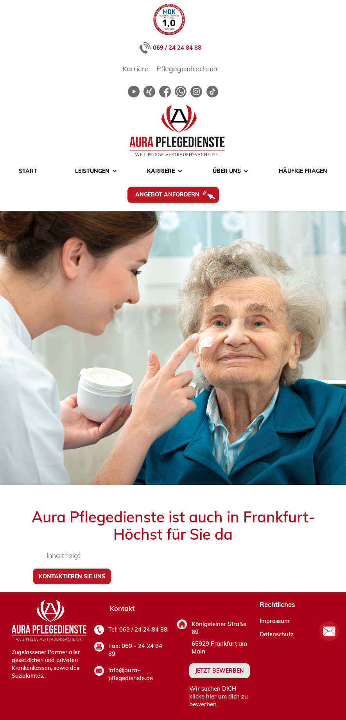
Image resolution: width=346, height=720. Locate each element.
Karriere (135, 68)
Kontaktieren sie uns (72, 576)
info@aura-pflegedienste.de (130, 674)
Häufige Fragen (303, 171)
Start (28, 171)
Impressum (274, 621)
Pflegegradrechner (187, 68)
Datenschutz (277, 634)
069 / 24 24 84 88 (177, 47)
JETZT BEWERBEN (219, 670)
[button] (92, 171)
